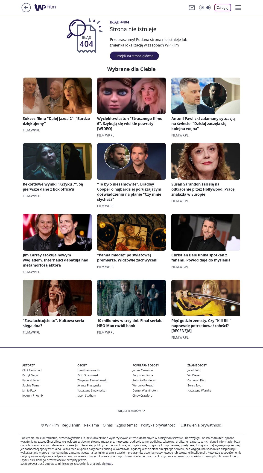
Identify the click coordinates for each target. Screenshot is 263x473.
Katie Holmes (30, 380)
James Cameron (142, 370)
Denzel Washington (145, 390)
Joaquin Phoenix (32, 396)
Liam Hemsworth (88, 370)
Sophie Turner (31, 385)
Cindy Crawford (142, 396)
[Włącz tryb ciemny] (205, 7)
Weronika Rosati (142, 385)
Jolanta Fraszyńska (89, 385)
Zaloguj (222, 7)
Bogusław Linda (142, 375)
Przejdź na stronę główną (134, 56)
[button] (238, 7)
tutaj (109, 464)
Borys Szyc (194, 385)
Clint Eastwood (31, 370)
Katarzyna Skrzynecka (91, 390)
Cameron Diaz (196, 380)
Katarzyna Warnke (199, 390)
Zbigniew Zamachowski (92, 380)
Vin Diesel (193, 375)
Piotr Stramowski (88, 375)
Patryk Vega (30, 375)
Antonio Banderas (144, 380)
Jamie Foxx (29, 390)
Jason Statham (86, 396)
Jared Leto (194, 370)
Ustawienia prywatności (200, 425)
